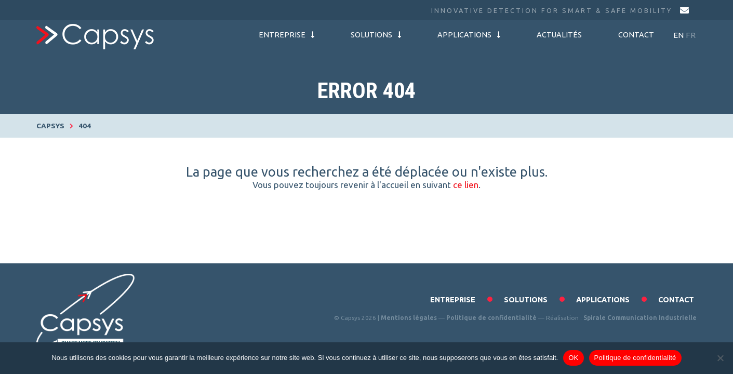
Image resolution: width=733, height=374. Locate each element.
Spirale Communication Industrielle (640, 317)
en (678, 35)
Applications (468, 35)
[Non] (720, 358)
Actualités (559, 35)
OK (573, 358)
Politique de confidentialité (491, 317)
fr (691, 35)
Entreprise (286, 35)
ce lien (465, 185)
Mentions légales (409, 317)
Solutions (376, 35)
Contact (636, 35)
